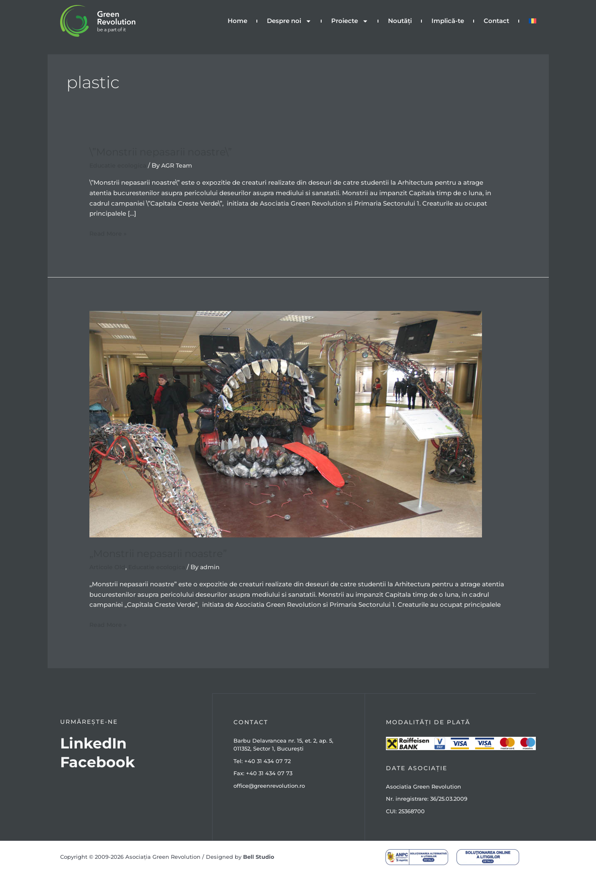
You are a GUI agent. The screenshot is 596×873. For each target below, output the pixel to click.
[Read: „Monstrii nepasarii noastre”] (285, 424)
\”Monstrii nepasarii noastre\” (167, 151)
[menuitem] (532, 21)
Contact (496, 21)
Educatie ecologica (119, 165)
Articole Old (108, 567)
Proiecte (349, 21)
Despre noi (289, 21)
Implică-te (447, 21)
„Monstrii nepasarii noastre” (164, 553)
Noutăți (400, 21)
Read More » (109, 233)
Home (237, 21)
